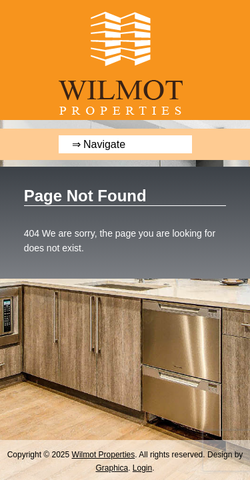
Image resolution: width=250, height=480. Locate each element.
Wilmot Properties (103, 454)
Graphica (111, 468)
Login (142, 468)
